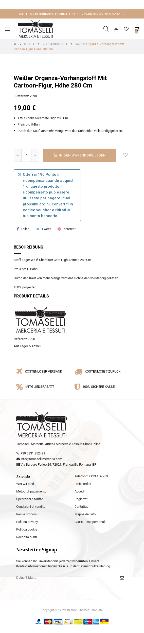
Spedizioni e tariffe (29, 499)
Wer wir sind (25, 484)
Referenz (22, 96)
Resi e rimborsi (27, 514)
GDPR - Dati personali (90, 522)
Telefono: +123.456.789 (91, 476)
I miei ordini (83, 484)
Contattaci (82, 506)
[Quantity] (26, 155)
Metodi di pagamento (31, 491)
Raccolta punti (26, 537)
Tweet (46, 229)
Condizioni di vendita (30, 506)
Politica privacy (27, 522)
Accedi (79, 491)
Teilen (25, 229)
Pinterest (69, 229)
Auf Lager (21, 346)
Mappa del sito (85, 514)
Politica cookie (26, 529)
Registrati (81, 499)
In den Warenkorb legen (79, 155)
